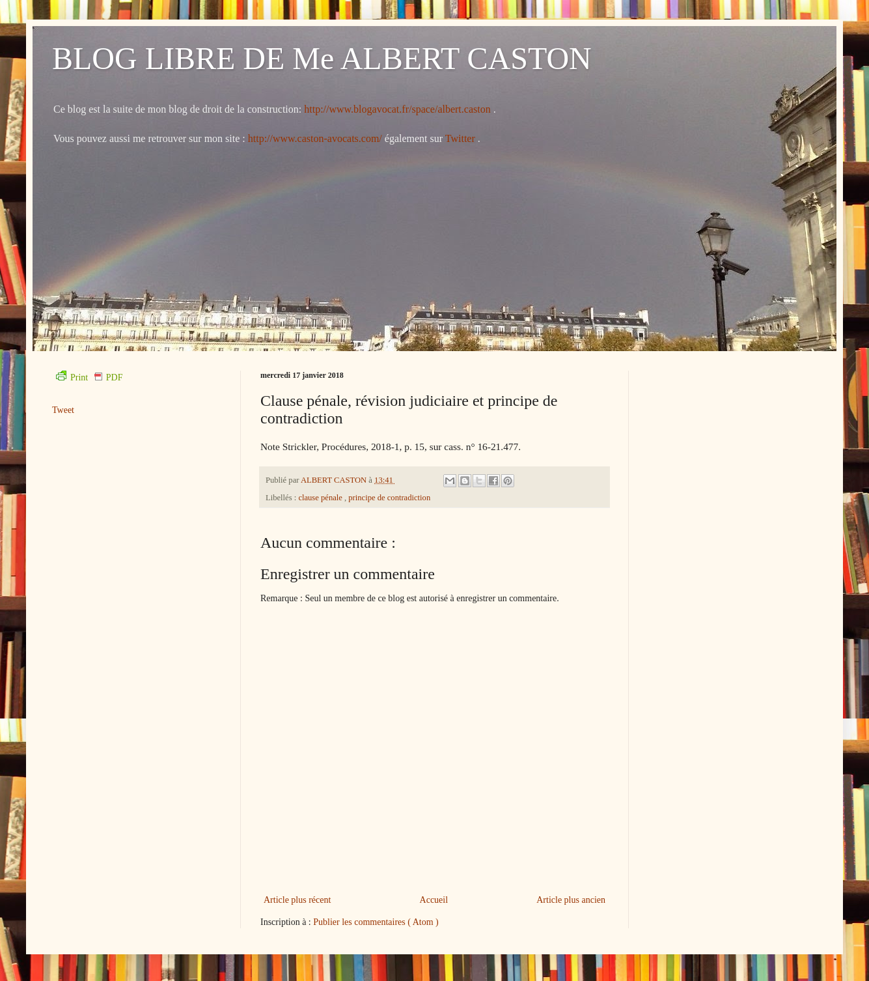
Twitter (461, 138)
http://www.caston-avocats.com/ (315, 138)
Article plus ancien (570, 900)
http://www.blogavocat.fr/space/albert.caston (398, 109)
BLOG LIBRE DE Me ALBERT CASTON (322, 58)
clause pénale (321, 497)
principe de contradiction (389, 497)
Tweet (63, 410)
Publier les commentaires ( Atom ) (375, 922)
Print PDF (89, 377)
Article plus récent (297, 900)
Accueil (434, 900)
